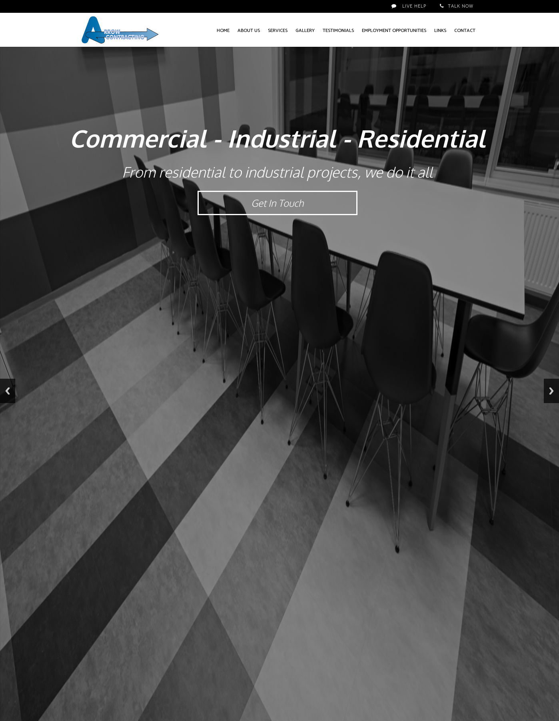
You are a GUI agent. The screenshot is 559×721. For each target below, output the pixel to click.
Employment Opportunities (394, 30)
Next (551, 391)
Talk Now (456, 6)
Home (223, 30)
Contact (464, 30)
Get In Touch (277, 203)
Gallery (305, 30)
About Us (249, 30)
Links (440, 30)
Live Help (408, 6)
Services (277, 30)
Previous (7, 391)
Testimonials (338, 30)
